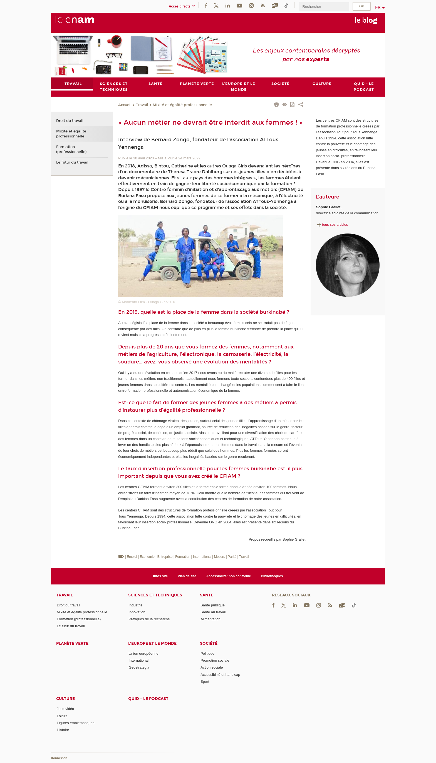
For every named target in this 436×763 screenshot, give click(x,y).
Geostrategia (139, 667)
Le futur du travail (72, 162)
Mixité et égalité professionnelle (182, 105)
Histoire (63, 730)
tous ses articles (332, 224)
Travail (142, 105)
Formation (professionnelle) (71, 149)
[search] (324, 6)
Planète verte (72, 643)
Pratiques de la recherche (149, 619)
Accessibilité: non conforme (228, 576)
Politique (207, 653)
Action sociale (211, 667)
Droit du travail (69, 121)
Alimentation (210, 619)
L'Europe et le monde (152, 643)
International (139, 660)
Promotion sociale (214, 660)
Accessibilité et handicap (220, 674)
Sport (204, 681)
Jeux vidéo (65, 709)
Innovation (137, 612)
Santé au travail (213, 612)
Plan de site (187, 576)
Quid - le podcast (148, 698)
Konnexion (59, 758)
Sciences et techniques (155, 595)
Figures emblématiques (75, 723)
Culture (65, 698)
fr (378, 7)
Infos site (160, 576)
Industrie (136, 605)
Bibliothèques (272, 576)
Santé (206, 595)
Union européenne (143, 653)
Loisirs (62, 716)
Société (208, 643)
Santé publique (212, 605)
